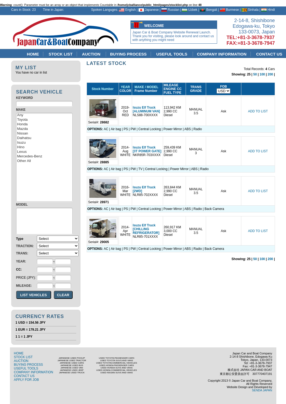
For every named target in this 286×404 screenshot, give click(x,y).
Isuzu (44, 142)
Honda (44, 124)
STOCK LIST (60, 54)
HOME (33, 54)
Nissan (44, 133)
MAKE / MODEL (145, 87)
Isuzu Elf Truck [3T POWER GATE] (147, 149)
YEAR (125, 87)
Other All (44, 161)
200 (270, 74)
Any (44, 115)
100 (262, 74)
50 (255, 74)
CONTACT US (24, 376)
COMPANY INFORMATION (222, 54)
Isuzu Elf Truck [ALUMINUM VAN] (146, 109)
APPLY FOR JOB (26, 380)
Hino (44, 147)
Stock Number (103, 89)
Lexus (44, 152)
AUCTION (92, 54)
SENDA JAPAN (262, 390)
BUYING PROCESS (128, 54)
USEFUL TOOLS (172, 54)
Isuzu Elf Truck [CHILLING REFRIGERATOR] (146, 229)
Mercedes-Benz (44, 156)
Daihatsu (44, 138)
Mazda (44, 129)
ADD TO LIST (258, 111)
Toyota (44, 120)
